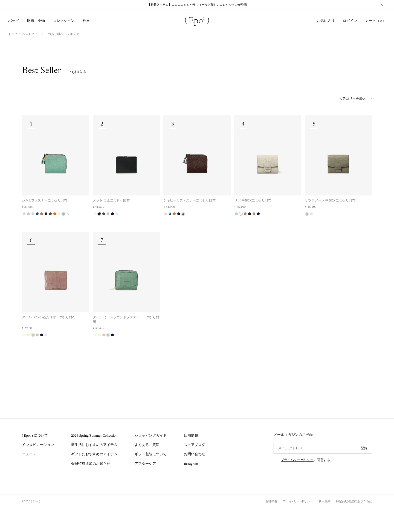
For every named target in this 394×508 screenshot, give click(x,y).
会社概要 (271, 501)
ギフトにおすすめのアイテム (94, 454)
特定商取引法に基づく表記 (354, 501)
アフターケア (145, 464)
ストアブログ (194, 445)
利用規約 (324, 501)
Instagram (191, 464)
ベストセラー (31, 34)
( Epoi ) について (35, 435)
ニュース (29, 454)
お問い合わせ (194, 454)
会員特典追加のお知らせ (90, 464)
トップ (12, 34)
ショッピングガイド (151, 435)
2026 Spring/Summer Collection (94, 435)
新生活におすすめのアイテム (94, 445)
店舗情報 (191, 435)
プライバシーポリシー (297, 460)
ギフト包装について (151, 454)
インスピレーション (38, 445)
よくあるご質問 (147, 445)
